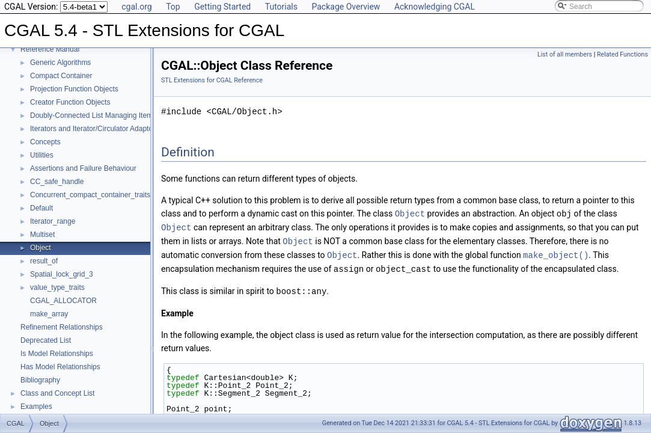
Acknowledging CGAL (434, 6)
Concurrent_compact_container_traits (90, 195)
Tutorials (281, 6)
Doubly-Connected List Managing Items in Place (107, 115)
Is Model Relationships (56, 353)
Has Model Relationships (60, 367)
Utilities (41, 155)
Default (41, 208)
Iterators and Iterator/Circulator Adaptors (94, 128)
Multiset (42, 234)
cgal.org (136, 6)
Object (40, 248)
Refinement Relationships (61, 327)
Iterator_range (52, 221)
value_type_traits (57, 287)
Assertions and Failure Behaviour (83, 168)
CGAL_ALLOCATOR (63, 300)
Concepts (45, 142)
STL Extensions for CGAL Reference (212, 80)
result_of (44, 261)
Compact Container (61, 76)
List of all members (564, 54)
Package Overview (345, 6)
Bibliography (40, 380)
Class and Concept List (57, 393)
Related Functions (622, 54)
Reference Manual (49, 49)
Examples (36, 406)
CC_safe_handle (57, 181)
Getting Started (222, 6)
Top (173, 6)
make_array (49, 314)
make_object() (555, 253)
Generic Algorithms (60, 62)
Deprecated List (45, 340)
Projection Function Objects (74, 89)
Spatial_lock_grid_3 (61, 274)
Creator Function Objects (70, 102)
